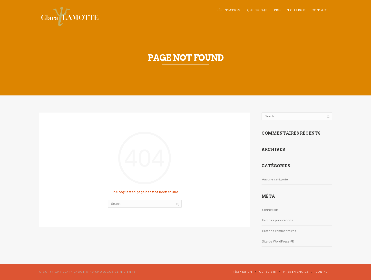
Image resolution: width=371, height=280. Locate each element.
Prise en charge (289, 10)
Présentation (227, 10)
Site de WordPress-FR (278, 241)
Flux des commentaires (279, 231)
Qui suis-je (257, 10)
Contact (320, 10)
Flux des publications (277, 220)
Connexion (270, 209)
